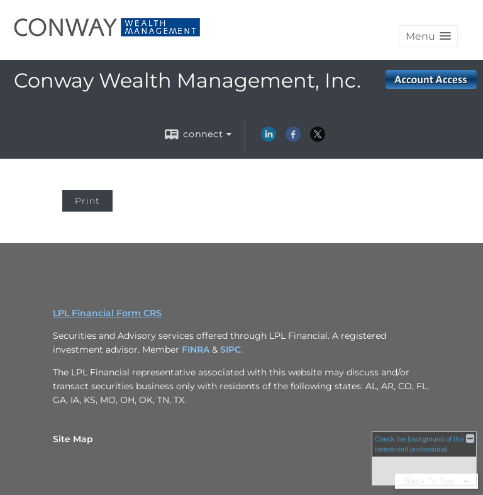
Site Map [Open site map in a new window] (73, 439)
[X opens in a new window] (317, 138)
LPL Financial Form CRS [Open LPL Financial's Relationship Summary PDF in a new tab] (107, 313)
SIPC (230, 349)
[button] (428, 36)
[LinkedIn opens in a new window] (268, 138)
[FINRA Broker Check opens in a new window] (424, 458)
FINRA (197, 349)
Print (87, 201)
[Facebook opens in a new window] (293, 138)
